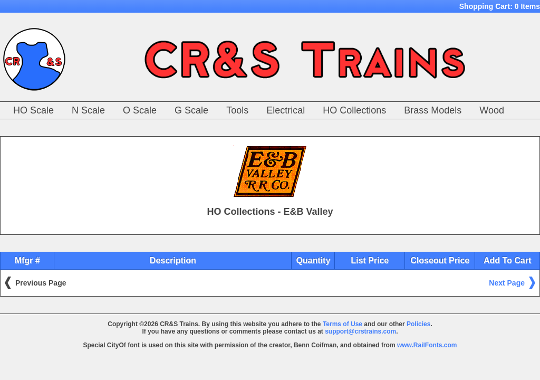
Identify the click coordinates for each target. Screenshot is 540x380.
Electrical (285, 110)
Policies (418, 324)
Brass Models (432, 110)
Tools (237, 110)
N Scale (88, 110)
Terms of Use (342, 324)
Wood (491, 110)
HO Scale (33, 110)
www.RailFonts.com (427, 345)
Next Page (507, 283)
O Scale (140, 110)
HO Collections (354, 110)
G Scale (191, 110)
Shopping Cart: (499, 6)
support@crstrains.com (360, 331)
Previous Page (40, 283)
